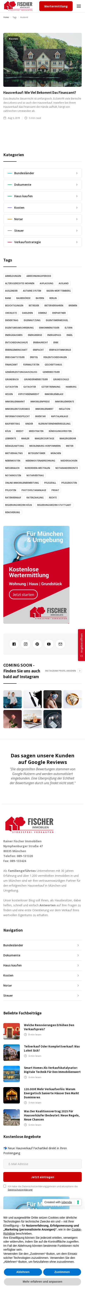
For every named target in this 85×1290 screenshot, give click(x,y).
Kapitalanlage (59, 416)
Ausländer (11, 290)
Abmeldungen (13, 276)
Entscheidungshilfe (16, 342)
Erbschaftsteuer (15, 357)
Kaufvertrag (12, 423)
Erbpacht (38, 349)
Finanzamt (11, 364)
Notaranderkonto (66, 468)
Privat (55, 490)
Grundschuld (61, 379)
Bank (8, 298)
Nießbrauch (12, 468)
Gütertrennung (50, 386)
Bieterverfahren (53, 305)
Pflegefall (50, 482)
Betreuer (34, 305)
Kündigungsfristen (60, 431)
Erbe (55, 342)
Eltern (68, 327)
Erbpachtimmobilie (60, 349)
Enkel (70, 335)
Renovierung (12, 512)
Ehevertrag (11, 320)
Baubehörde (23, 298)
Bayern (40, 298)
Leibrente (10, 438)
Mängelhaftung (14, 445)
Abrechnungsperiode (38, 276)
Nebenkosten (12, 460)
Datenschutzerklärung (20, 1149)
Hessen (9, 394)
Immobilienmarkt (15, 401)
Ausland (64, 283)
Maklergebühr (68, 438)
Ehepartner (59, 312)
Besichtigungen (14, 305)
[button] (79, 6)
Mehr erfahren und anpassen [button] (42, 1281)
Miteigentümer (36, 453)
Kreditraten (36, 431)
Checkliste (11, 312)
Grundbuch (12, 379)
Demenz (42, 312)
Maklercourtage (44, 438)
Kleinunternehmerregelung (54, 423)
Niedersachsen (69, 460)
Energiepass (54, 335)
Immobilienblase (54, 394)
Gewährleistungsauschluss (21, 372)
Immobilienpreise (40, 401)
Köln (8, 431)
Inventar (40, 416)
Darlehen (27, 312)
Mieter (69, 445)
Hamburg (71, 386)
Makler (25, 438)
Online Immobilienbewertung (22, 482)
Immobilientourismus (17, 408)
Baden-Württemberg (59, 290)
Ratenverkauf (13, 497)
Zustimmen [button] (62, 1272)
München (56, 453)
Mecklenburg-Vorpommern (45, 445)
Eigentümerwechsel (57, 320)
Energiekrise (35, 335)
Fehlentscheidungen (55, 357)
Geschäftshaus (53, 364)
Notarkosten (13, 475)
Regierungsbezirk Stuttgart (54, 505)
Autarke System (32, 290)
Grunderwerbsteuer (36, 379)
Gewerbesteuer (51, 372)
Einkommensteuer (49, 327)
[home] (18, 6)
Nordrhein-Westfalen (37, 468)
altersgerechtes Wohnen (19, 283)
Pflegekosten (69, 482)
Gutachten (11, 386)
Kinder (29, 423)
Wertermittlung (56, 6)
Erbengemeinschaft (16, 349)
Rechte (53, 497)
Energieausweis (14, 335)
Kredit (20, 431)
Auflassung (46, 283)
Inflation (64, 408)
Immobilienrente (64, 401)
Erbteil (34, 357)
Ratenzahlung (35, 497)
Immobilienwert (44, 408)
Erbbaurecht (40, 342)
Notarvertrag (35, 475)
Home (6, 17)
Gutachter (29, 386)
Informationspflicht (17, 416)
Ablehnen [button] (23, 1272)
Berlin (53, 298)
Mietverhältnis (14, 453)
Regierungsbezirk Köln (18, 505)
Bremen (73, 305)
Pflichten (10, 490)
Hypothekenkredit (28, 394)
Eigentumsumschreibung (19, 327)
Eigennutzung (32, 320)
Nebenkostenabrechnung (40, 460)
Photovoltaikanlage (34, 490)
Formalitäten (31, 364)
